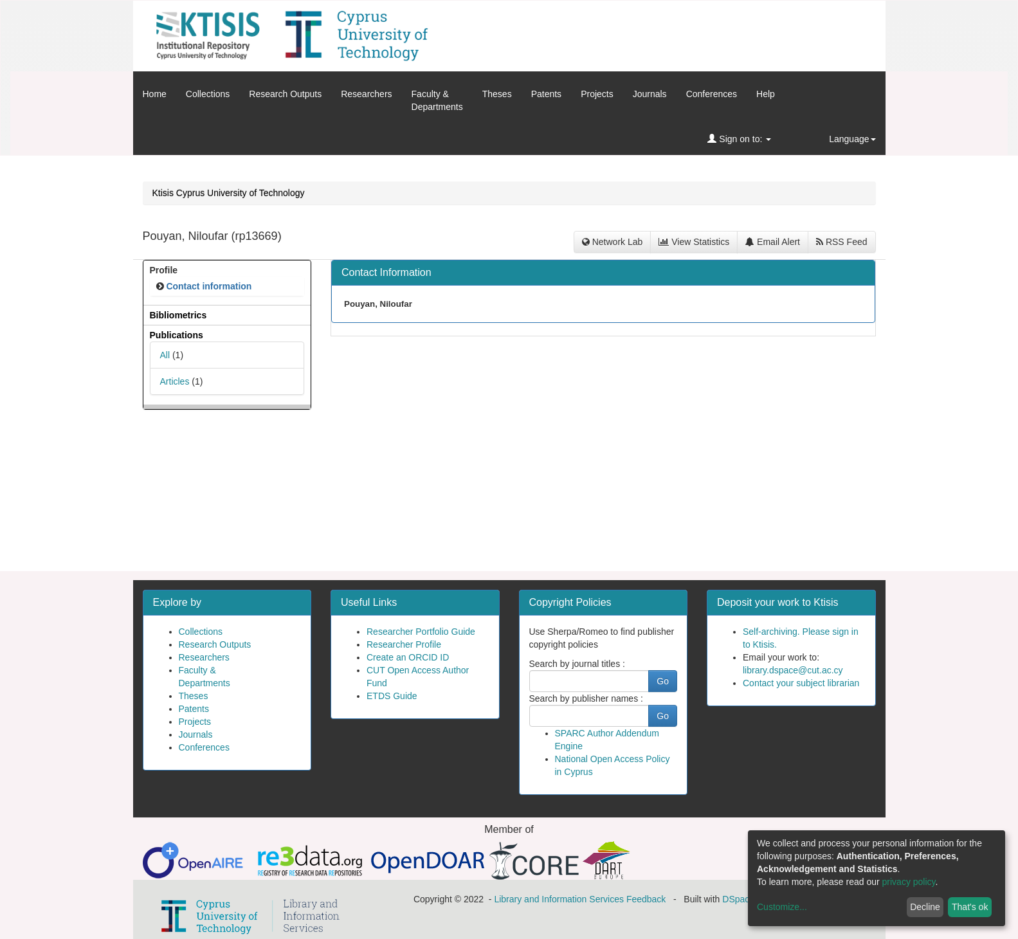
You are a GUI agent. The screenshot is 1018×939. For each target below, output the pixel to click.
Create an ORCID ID (408, 657)
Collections (208, 94)
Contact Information (386, 272)
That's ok (970, 907)
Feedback (646, 899)
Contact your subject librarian (801, 683)
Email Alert (772, 242)
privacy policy (909, 882)
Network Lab (612, 242)
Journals (650, 94)
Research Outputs (285, 94)
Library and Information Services (559, 899)
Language (852, 139)
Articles (175, 381)
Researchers (366, 94)
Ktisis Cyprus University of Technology (228, 193)
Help (765, 94)
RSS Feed (841, 242)
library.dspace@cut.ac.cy (793, 670)
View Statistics (694, 242)
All (165, 355)
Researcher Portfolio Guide (421, 631)
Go (663, 681)
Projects (597, 94)
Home (155, 94)
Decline (925, 907)
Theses (497, 94)
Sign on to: (739, 139)
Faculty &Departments (437, 100)
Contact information (208, 286)
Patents (546, 94)
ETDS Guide (392, 696)
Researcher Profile (404, 644)
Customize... (782, 907)
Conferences (711, 94)
